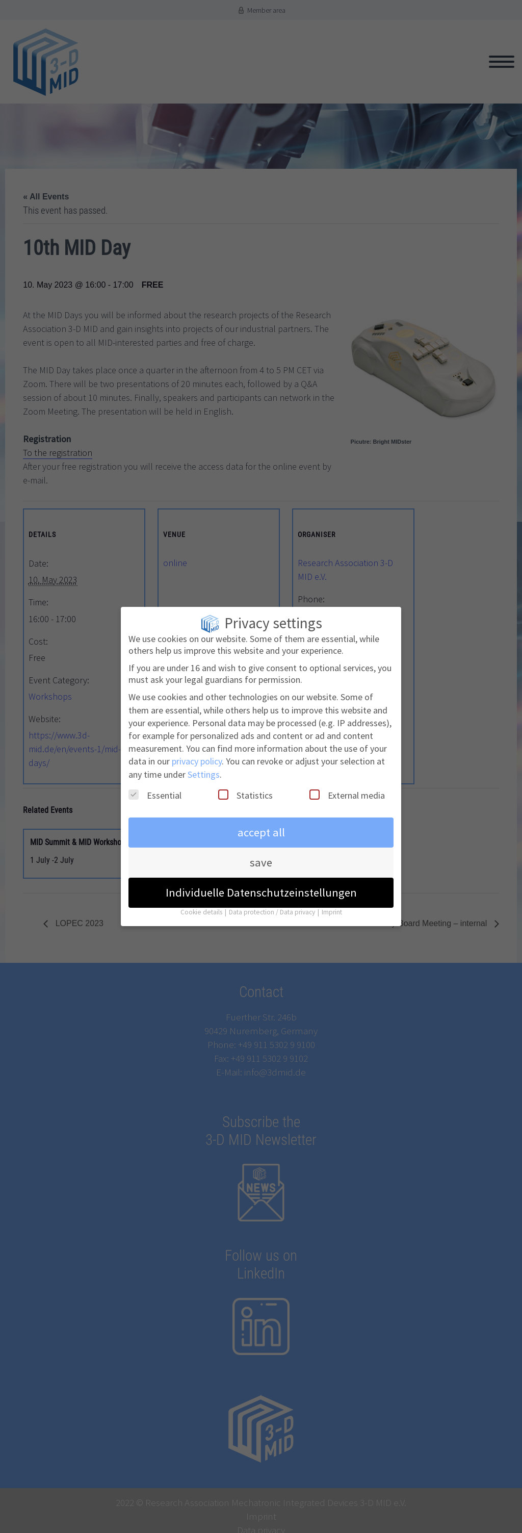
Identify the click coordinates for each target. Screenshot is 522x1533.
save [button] (261, 857)
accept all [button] (261, 827)
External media (347, 790)
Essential (154, 790)
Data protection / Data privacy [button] (273, 907)
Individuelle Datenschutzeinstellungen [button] (261, 887)
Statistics (245, 790)
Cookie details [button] (202, 907)
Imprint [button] (332, 907)
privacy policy (197, 756)
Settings (204, 769)
